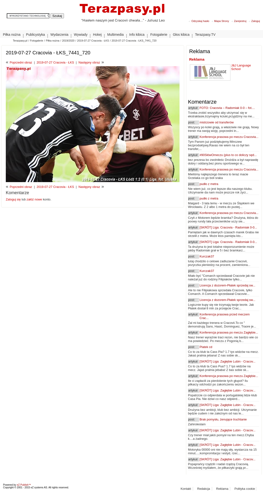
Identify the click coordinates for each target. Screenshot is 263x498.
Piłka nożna (52, 40)
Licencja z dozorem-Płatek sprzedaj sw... (227, 285)
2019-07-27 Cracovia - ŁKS (93, 40)
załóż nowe (34, 199)
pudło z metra (209, 184)
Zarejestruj (240, 21)
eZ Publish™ (24, 485)
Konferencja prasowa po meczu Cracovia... (229, 137)
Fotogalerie (36, 40)
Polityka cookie (245, 489)
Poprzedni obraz (21, 62)
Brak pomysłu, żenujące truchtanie (223, 419)
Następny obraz (89, 62)
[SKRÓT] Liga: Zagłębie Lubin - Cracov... (228, 361)
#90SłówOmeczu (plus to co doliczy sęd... (228, 155)
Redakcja (203, 489)
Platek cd (206, 347)
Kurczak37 (207, 256)
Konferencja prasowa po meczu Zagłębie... (229, 332)
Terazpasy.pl (20, 40)
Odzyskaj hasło (200, 21)
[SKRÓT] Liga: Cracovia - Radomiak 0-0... (228, 227)
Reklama (196, 59)
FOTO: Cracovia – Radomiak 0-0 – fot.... (227, 108)
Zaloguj (255, 21)
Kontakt (185, 489)
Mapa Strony (221, 21)
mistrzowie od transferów (217, 122)
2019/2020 (68, 40)
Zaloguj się (13, 199)
